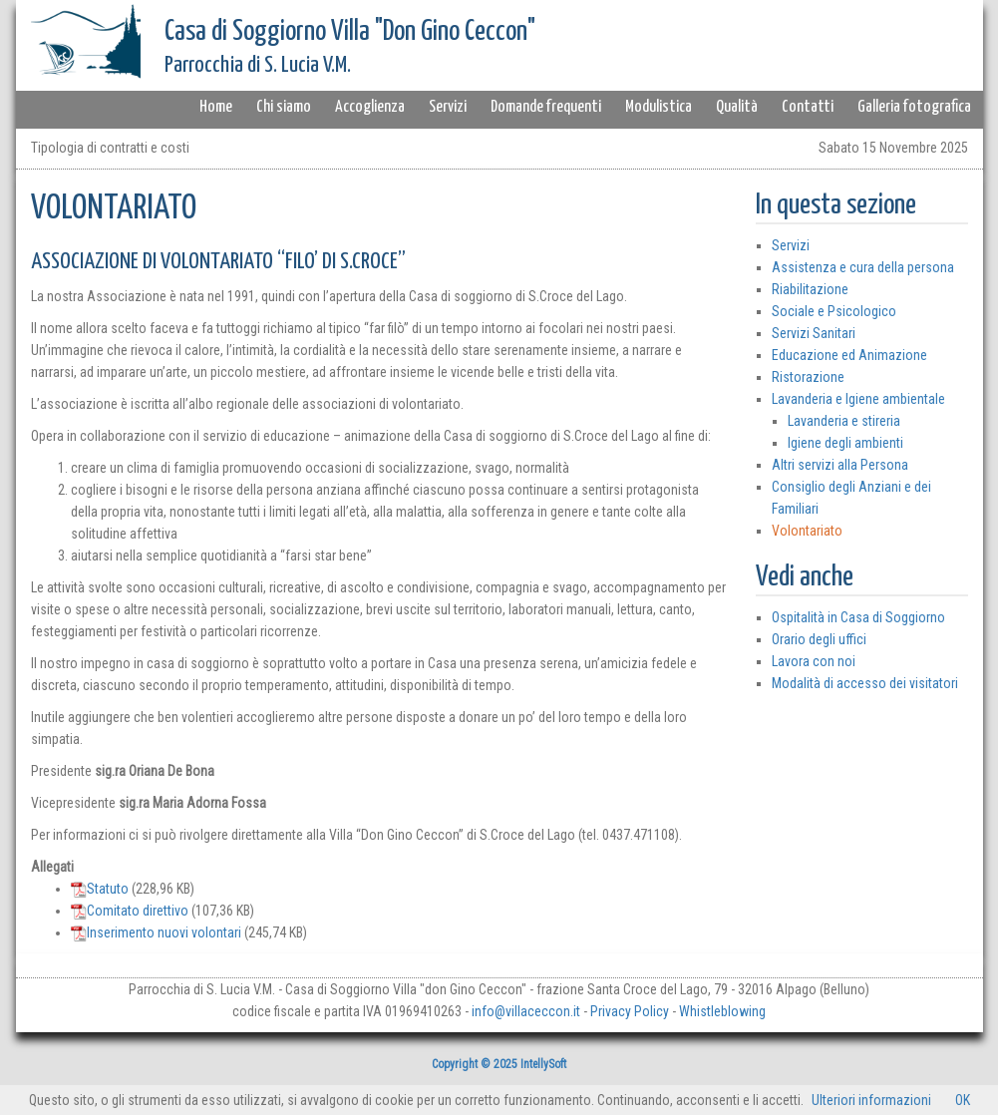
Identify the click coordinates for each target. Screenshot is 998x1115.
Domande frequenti (546, 107)
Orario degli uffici (819, 639)
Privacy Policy (629, 1011)
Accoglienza (370, 107)
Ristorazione (808, 377)
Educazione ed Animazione (849, 355)
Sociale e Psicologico (834, 311)
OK (962, 1100)
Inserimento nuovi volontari (156, 932)
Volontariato (807, 531)
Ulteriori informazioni (871, 1100)
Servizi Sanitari (813, 333)
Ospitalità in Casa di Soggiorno (858, 617)
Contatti (807, 107)
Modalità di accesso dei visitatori (865, 683)
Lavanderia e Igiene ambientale (858, 399)
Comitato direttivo (129, 911)
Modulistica (658, 107)
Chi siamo (283, 107)
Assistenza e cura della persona (863, 267)
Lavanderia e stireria (844, 421)
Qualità (737, 107)
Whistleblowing (722, 1011)
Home (215, 107)
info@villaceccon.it (526, 1011)
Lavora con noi (813, 661)
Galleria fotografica (914, 107)
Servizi (448, 107)
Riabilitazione (810, 289)
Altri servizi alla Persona (840, 465)
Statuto (100, 889)
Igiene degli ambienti (845, 443)
